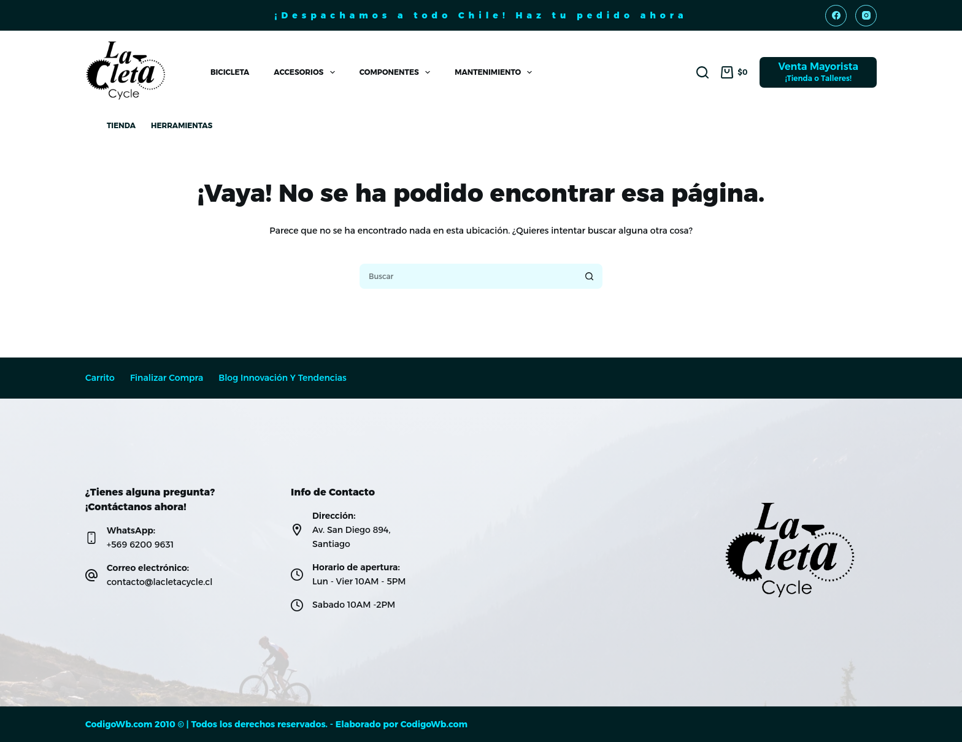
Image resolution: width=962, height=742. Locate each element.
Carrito (100, 378)
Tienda (121, 125)
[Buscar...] (467, 276)
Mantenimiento (496, 72)
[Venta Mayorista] (818, 72)
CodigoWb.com (434, 724)
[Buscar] (702, 72)
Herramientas (181, 125)
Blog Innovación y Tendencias (282, 378)
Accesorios (306, 72)
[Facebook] (836, 15)
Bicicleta (229, 72)
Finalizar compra (166, 378)
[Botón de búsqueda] (590, 276)
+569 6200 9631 (140, 544)
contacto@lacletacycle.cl (159, 581)
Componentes (397, 72)
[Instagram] (866, 15)
